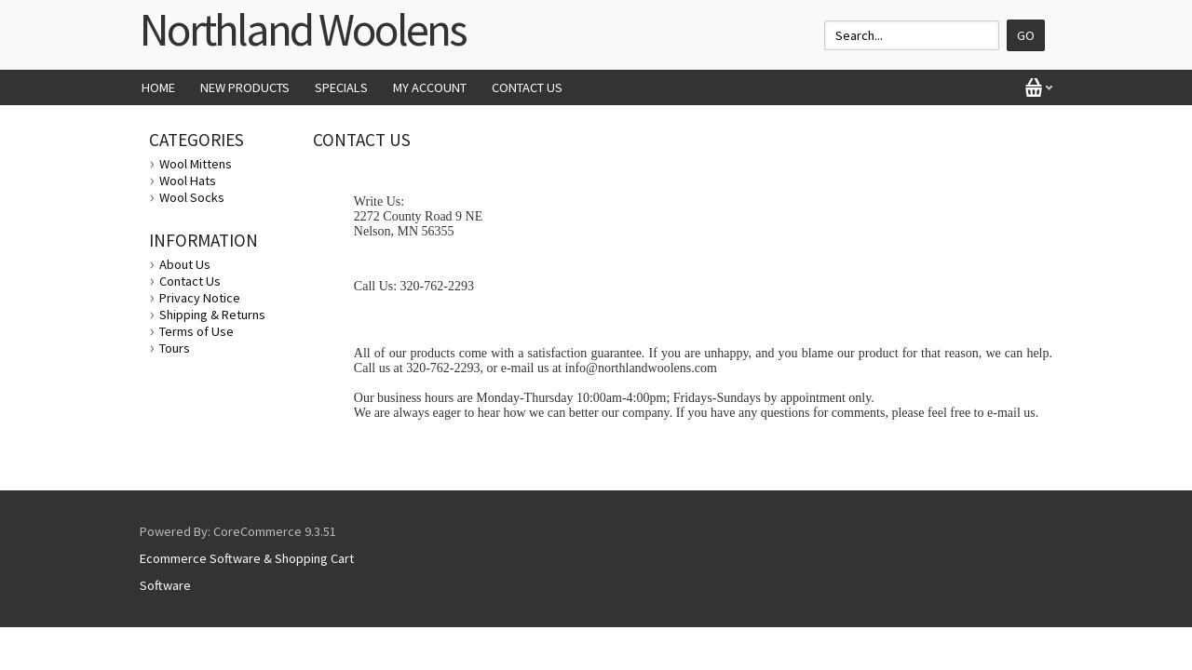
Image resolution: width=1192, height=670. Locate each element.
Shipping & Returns (212, 314)
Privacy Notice (199, 297)
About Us (184, 264)
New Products (245, 87)
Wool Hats (187, 180)
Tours (174, 348)
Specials (341, 87)
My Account (430, 87)
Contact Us (527, 87)
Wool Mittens (195, 163)
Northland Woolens (303, 29)
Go (1026, 35)
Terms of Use (196, 331)
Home (158, 87)
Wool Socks (191, 197)
